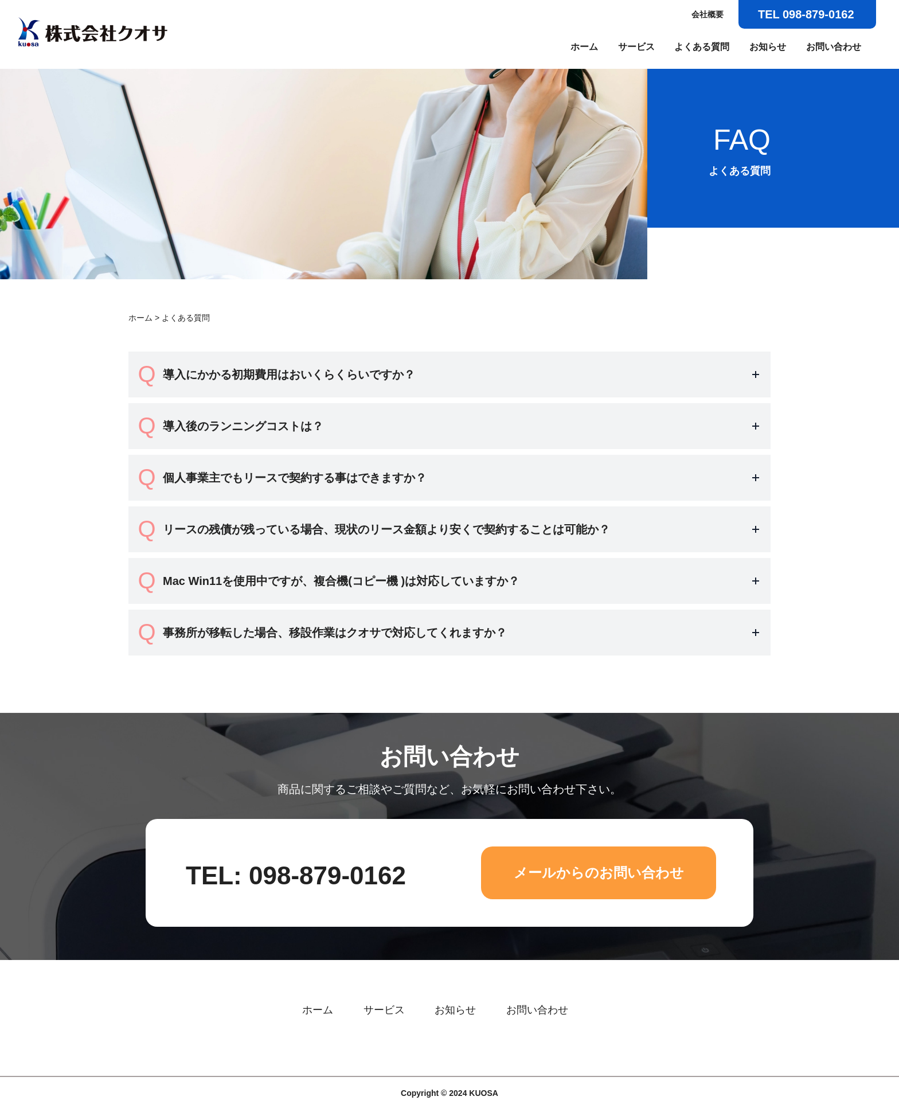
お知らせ (767, 47)
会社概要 (707, 14)
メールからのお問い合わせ (599, 872)
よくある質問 (701, 47)
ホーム (584, 47)
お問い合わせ (833, 47)
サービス (636, 47)
